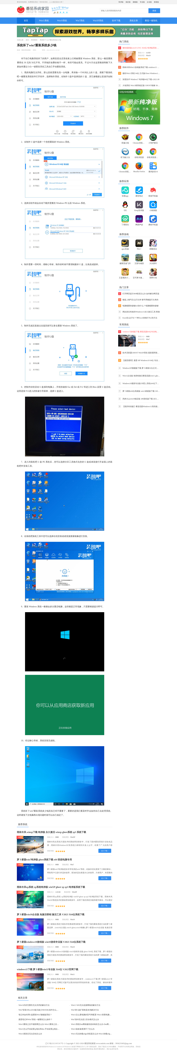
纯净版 (121, 2)
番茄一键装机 (152, 19)
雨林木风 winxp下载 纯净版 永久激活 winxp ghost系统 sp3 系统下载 (51, 832)
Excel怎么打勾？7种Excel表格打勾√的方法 (137, 317)
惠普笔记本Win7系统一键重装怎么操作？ (35, 1019)
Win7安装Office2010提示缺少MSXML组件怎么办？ (39, 1010)
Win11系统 (44, 20)
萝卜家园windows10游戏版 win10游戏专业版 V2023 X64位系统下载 (51, 942)
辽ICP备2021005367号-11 (55, 1043)
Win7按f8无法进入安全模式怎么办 (85, 1019)
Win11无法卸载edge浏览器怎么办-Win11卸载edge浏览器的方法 (96, 1034)
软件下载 (116, 20)
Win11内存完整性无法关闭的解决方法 (34, 1005)
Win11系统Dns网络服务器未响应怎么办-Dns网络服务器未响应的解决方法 (101, 1024)
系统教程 (34, 40)
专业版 (142, 2)
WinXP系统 (98, 20)
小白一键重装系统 (35, 66)
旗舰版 (135, 2)
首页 (26, 20)
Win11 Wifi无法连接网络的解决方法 (85, 1005)
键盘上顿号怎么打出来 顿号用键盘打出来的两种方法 (138, 299)
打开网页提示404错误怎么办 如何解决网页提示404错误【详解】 (138, 293)
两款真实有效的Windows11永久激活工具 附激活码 (139, 311)
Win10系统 (62, 20)
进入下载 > (105, 851)
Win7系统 (80, 20)
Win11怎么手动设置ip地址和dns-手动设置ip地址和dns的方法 (43, 1029)
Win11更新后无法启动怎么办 (30, 1034)
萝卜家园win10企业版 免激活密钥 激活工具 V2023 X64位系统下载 (50, 914)
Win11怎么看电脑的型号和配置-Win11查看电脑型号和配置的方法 (97, 1015)
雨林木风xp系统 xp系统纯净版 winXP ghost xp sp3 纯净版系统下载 (51, 887)
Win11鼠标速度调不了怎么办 (83, 1029)
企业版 (149, 2)
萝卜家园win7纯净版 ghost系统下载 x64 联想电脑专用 (44, 859)
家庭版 (156, 2)
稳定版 (128, 2)
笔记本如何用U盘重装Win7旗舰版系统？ (35, 1015)
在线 (56, 536)
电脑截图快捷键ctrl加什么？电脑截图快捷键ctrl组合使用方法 (138, 305)
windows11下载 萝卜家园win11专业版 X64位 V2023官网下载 (47, 969)
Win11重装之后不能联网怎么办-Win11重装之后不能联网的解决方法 (46, 1024)
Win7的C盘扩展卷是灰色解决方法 (85, 1010)
